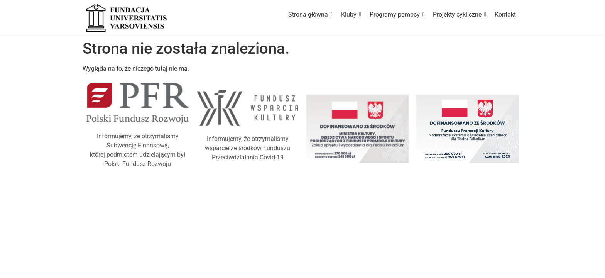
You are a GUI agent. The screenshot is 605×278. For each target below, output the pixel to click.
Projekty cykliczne (458, 14)
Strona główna (309, 14)
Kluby (350, 14)
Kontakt (505, 14)
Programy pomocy (396, 14)
